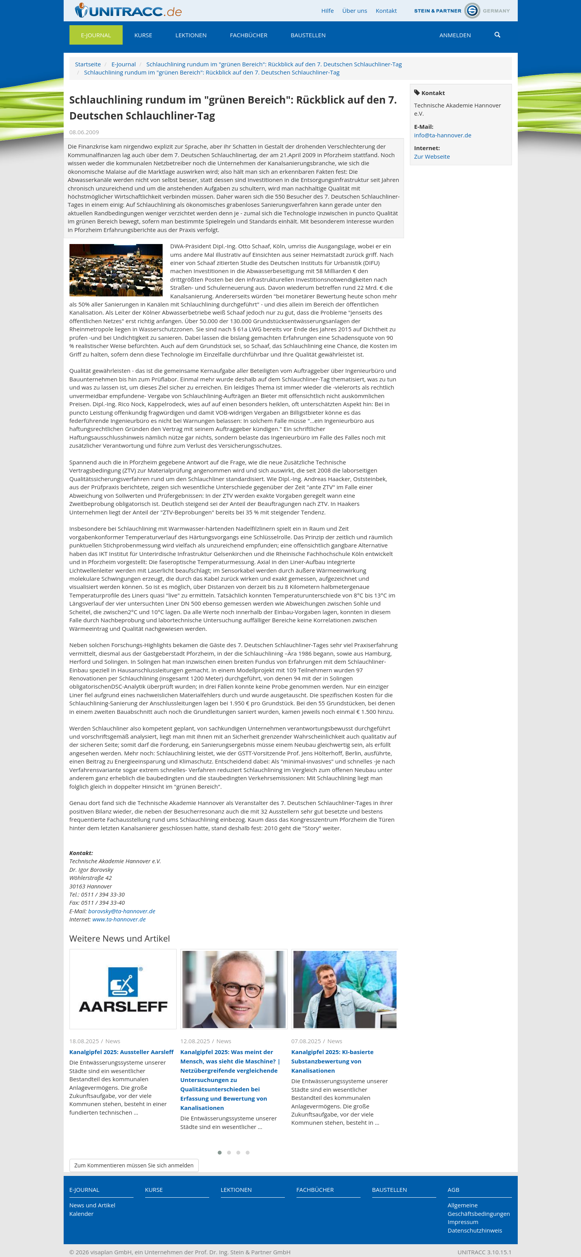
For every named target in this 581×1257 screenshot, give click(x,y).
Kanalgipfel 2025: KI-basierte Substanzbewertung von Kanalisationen (332, 1061)
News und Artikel (92, 1205)
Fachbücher (248, 35)
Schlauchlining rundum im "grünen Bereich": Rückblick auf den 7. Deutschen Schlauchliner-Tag (274, 64)
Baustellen (308, 35)
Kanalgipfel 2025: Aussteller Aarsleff (121, 1052)
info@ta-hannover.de (443, 135)
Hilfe (327, 10)
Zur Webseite (432, 156)
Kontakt (386, 10)
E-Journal (96, 35)
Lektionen (190, 35)
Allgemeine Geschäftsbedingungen (479, 1209)
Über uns (354, 10)
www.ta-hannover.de (119, 919)
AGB (454, 1189)
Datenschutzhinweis (475, 1230)
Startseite (88, 64)
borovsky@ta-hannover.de (121, 911)
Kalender (81, 1213)
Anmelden (455, 35)
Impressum (463, 1222)
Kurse (143, 35)
